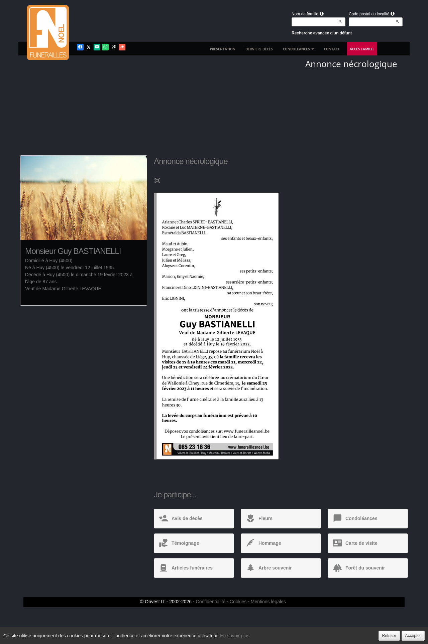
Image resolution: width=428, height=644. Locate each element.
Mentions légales (268, 601)
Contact (332, 48)
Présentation (222, 48)
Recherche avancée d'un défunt (322, 33)
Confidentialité (211, 601)
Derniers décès (259, 48)
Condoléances (298, 48)
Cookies (238, 601)
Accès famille (362, 48)
